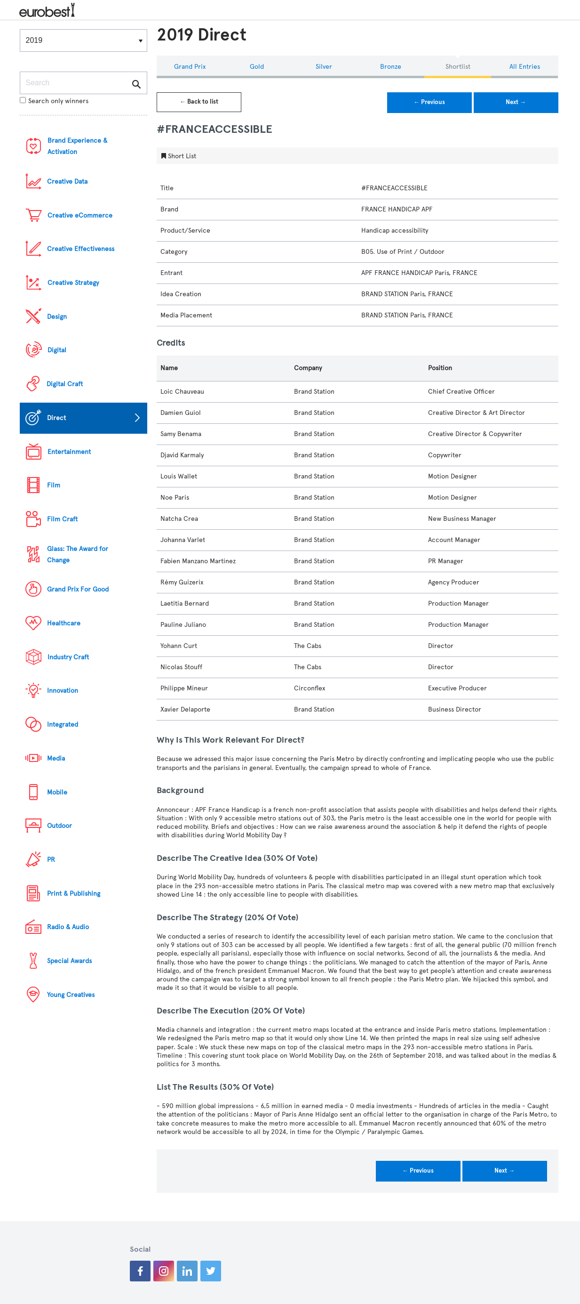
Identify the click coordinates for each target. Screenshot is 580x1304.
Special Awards (69, 961)
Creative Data (67, 182)
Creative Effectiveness (80, 249)
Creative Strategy (73, 283)
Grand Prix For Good (78, 589)
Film (53, 485)
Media (56, 758)
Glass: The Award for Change (77, 554)
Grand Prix (190, 67)
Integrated (62, 725)
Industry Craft (68, 657)
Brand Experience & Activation (77, 146)
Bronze (390, 67)
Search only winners (54, 101)
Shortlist (457, 67)
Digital (57, 350)
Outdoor (59, 826)
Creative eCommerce (80, 215)
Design (57, 317)
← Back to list (199, 101)
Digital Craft (65, 384)
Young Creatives (71, 995)
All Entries (524, 67)
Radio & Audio (68, 927)
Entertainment (69, 452)
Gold (257, 67)
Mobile (57, 792)
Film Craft (62, 519)
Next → (516, 102)
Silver (324, 67)
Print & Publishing (73, 894)
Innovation (62, 691)
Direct (56, 418)
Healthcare (63, 623)
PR (51, 860)
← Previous (429, 102)
